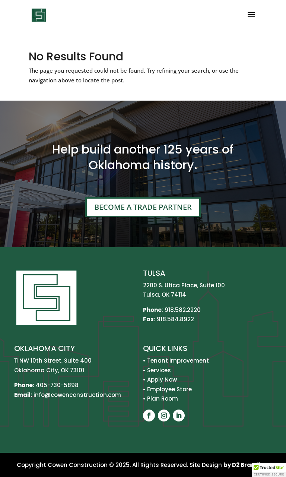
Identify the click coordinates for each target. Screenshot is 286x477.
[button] (269, 470)
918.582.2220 (183, 310)
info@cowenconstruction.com (76, 395)
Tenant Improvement (178, 360)
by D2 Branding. (246, 465)
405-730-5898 (57, 385)
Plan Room (162, 398)
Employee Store (169, 389)
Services (159, 370)
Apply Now (162, 379)
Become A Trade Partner (143, 207)
